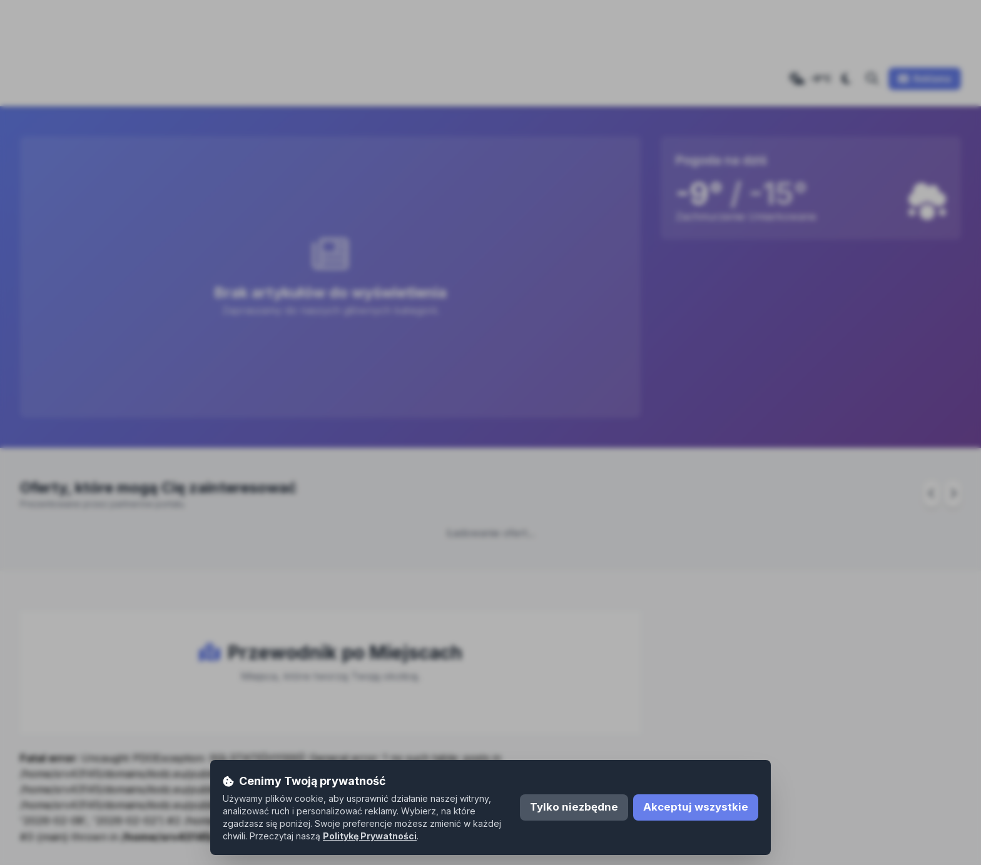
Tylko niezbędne (574, 807)
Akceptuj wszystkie (695, 807)
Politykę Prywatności (370, 836)
